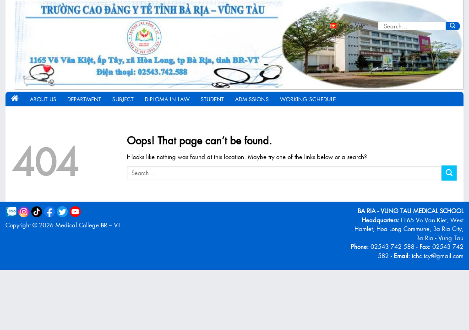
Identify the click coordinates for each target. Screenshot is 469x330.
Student (212, 99)
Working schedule (308, 99)
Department (84, 99)
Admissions (252, 99)
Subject (123, 99)
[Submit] (453, 26)
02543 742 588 (392, 246)
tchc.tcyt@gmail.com (438, 255)
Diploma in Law (167, 99)
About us (43, 99)
